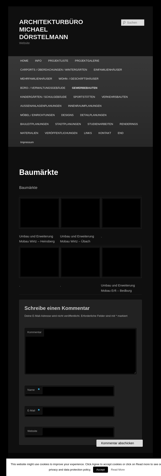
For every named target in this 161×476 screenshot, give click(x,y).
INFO (38, 60)
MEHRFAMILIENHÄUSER (36, 78)
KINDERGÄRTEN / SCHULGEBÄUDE (43, 96)
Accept (100, 469)
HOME (24, 60)
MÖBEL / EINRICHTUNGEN (37, 115)
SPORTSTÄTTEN (84, 96)
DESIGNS (67, 115)
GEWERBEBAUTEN (84, 87)
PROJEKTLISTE (58, 60)
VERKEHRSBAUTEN (115, 96)
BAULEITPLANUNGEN (34, 124)
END (120, 133)
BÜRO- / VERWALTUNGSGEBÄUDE (42, 87)
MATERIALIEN (29, 133)
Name (33, 390)
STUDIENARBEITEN (100, 124)
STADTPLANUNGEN (68, 124)
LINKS (88, 133)
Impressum (27, 142)
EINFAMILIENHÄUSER (108, 69)
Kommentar (34, 332)
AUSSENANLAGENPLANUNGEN (41, 105)
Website (32, 431)
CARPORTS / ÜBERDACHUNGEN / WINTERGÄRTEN (53, 69)
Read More (118, 469)
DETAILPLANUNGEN (93, 115)
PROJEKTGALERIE (87, 60)
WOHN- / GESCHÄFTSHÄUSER (79, 78)
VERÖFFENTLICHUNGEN (61, 133)
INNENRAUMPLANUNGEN (85, 105)
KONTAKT (105, 133)
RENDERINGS (129, 124)
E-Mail (33, 411)
